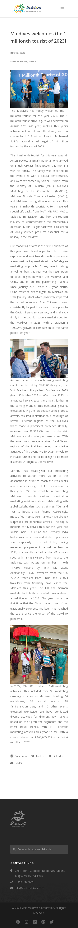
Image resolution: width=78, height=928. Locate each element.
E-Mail (16, 763)
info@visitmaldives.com (29, 888)
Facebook (18, 756)
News (32, 61)
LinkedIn (56, 756)
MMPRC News (18, 61)
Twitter (37, 756)
